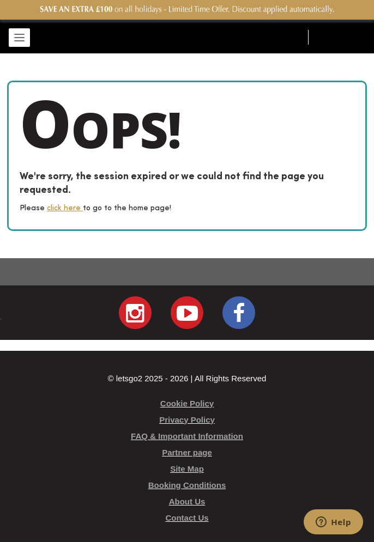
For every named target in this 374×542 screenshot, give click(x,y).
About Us (187, 501)
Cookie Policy (187, 403)
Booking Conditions (187, 485)
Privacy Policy (187, 419)
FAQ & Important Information (187, 436)
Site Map (187, 468)
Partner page (187, 452)
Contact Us (186, 517)
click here (65, 208)
